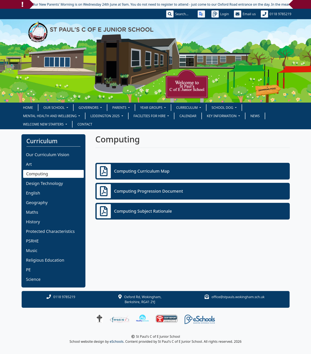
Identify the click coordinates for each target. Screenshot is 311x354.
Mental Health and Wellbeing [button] (50, 116)
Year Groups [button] (151, 107)
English (33, 193)
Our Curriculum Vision (47, 154)
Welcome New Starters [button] (44, 124)
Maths (32, 212)
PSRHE (32, 241)
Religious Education (45, 260)
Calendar (187, 116)
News (255, 116)
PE (28, 269)
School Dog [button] (222, 107)
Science (33, 279)
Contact (84, 124)
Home (28, 107)
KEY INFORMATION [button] (222, 116)
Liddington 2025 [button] (105, 116)
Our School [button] (54, 107)
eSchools (117, 341)
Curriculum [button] (187, 107)
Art (29, 164)
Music (31, 250)
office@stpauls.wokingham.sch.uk (238, 297)
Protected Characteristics (50, 231)
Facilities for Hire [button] (150, 116)
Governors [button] (89, 107)
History (33, 222)
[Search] (184, 14)
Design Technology (44, 183)
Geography (37, 202)
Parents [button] (119, 107)
